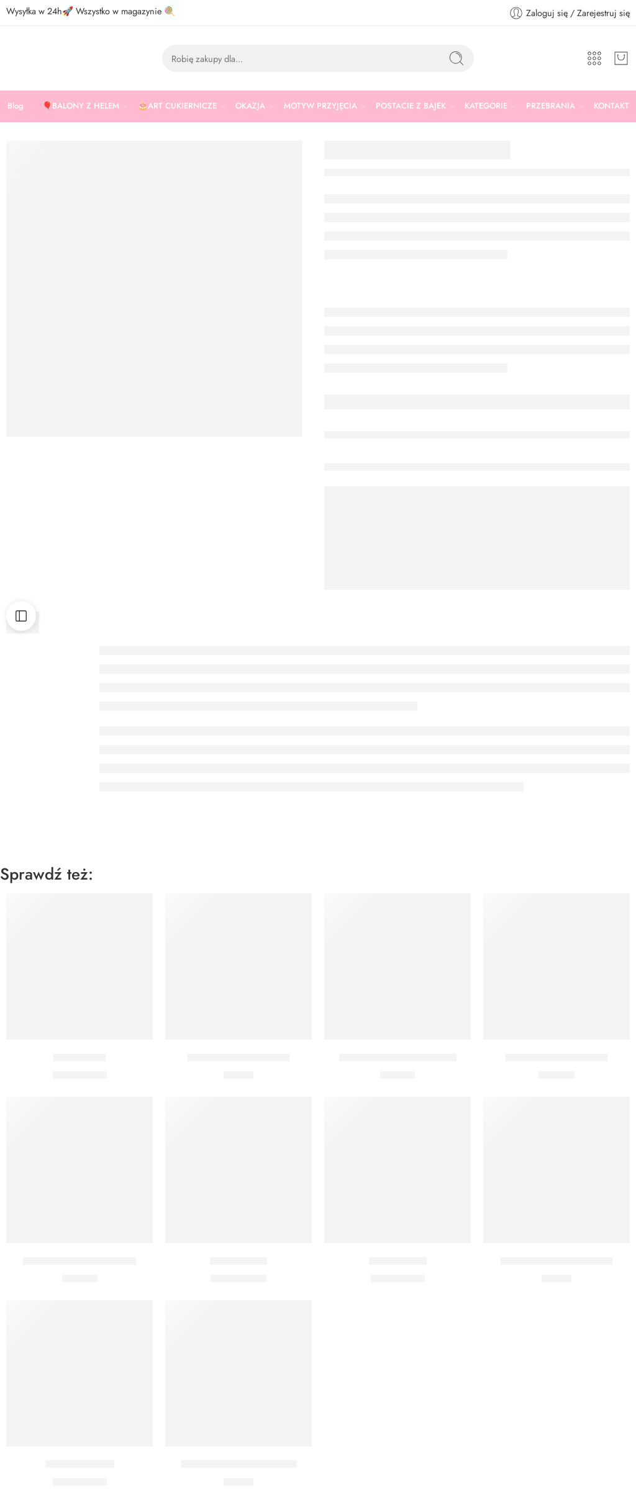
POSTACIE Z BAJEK (411, 106)
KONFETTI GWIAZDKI (238, 1057)
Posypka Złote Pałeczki (556, 1057)
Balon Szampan (79, 1464)
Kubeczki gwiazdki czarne (239, 1464)
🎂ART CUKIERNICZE (177, 106)
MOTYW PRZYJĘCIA (320, 106)
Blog (15, 106)
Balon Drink (79, 1057)
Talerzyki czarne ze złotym (398, 1057)
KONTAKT (611, 106)
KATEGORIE (486, 106)
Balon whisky (398, 1261)
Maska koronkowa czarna (556, 1261)
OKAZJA (250, 106)
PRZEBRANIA (550, 106)
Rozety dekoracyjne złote (79, 1261)
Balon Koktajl (238, 1261)
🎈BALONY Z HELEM (80, 106)
